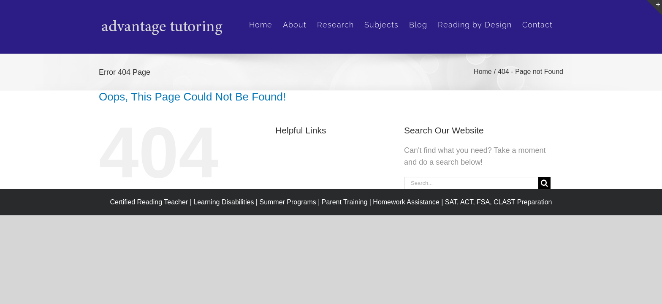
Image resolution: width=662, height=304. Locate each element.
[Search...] (471, 183)
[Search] (544, 183)
